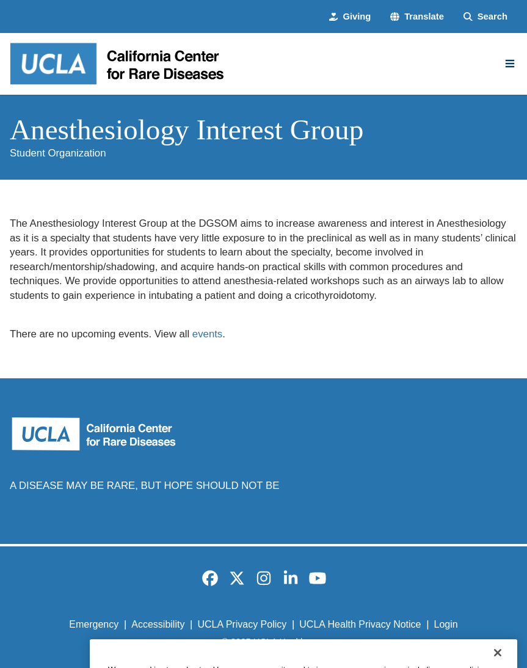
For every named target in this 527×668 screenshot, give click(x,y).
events (207, 334)
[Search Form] (485, 16)
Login (446, 624)
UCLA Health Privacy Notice (360, 624)
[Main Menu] (510, 63)
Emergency (93, 624)
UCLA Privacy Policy (241, 624)
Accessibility (157, 624)
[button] (417, 16)
